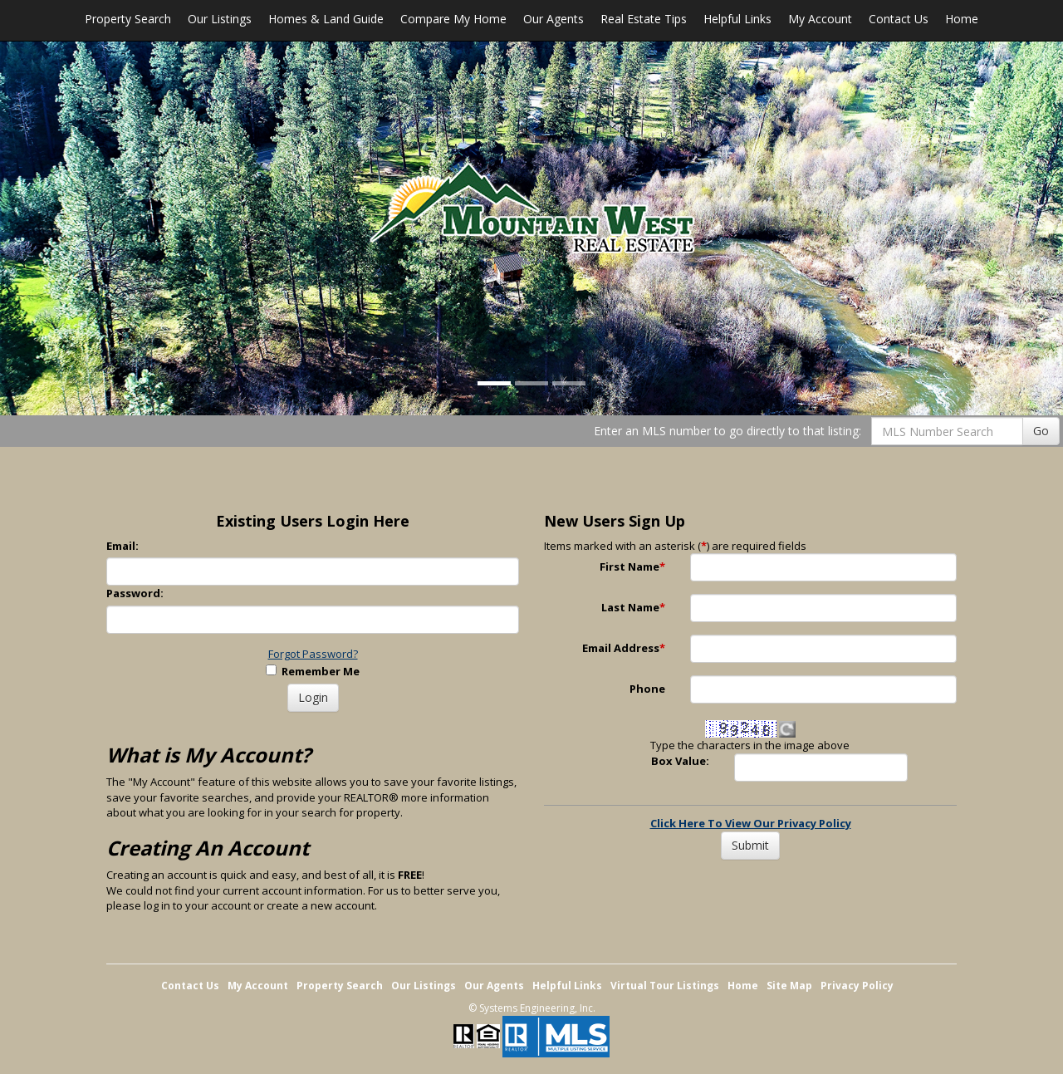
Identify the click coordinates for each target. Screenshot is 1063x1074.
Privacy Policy (857, 985)
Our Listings (220, 19)
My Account (820, 19)
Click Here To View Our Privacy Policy (750, 823)
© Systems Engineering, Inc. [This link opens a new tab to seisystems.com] (531, 1008)
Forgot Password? (313, 653)
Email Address (623, 647)
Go (1041, 431)
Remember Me (313, 671)
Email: (122, 545)
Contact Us (898, 19)
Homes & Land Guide (326, 19)
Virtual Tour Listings (664, 985)
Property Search (128, 19)
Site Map (789, 985)
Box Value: (680, 760)
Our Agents (553, 19)
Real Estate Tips (643, 19)
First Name (632, 566)
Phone (647, 688)
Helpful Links (737, 19)
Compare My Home (453, 19)
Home (961, 19)
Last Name (633, 607)
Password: (135, 593)
